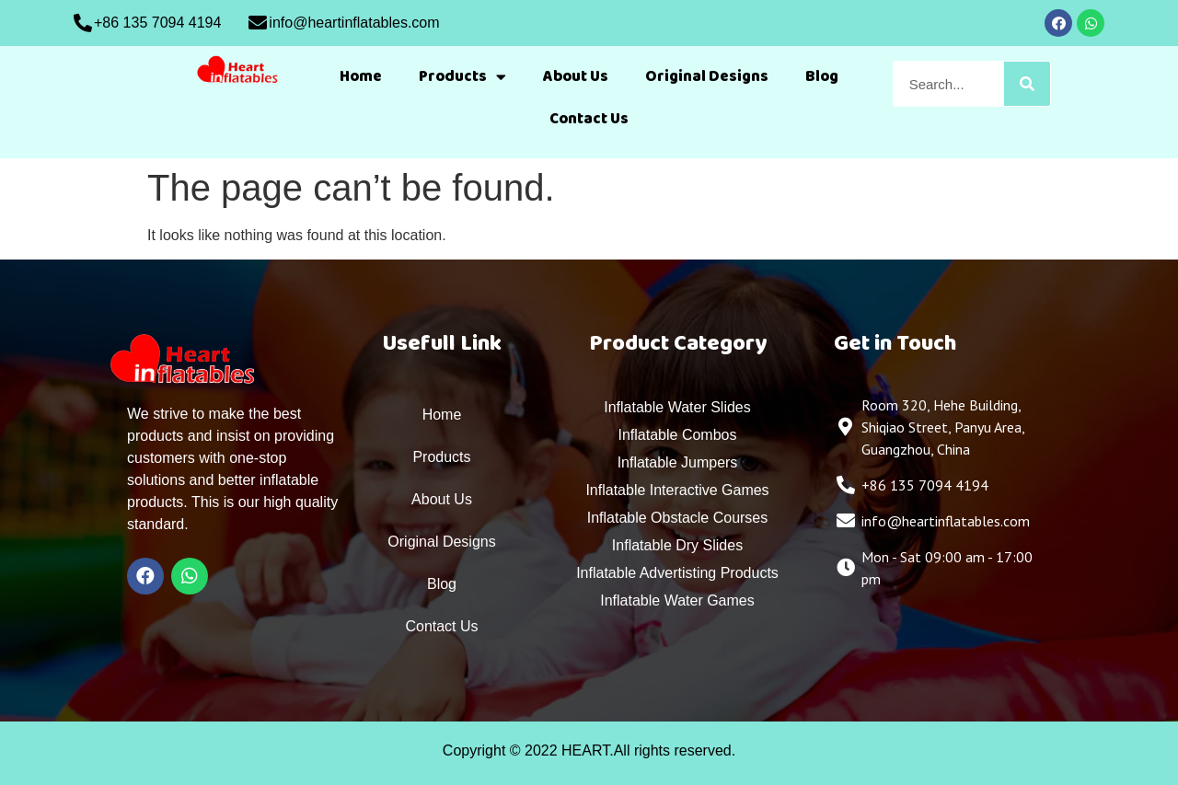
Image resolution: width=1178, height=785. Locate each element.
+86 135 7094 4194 (157, 22)
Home (361, 76)
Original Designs (706, 76)
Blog (821, 76)
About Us (575, 76)
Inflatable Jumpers (678, 462)
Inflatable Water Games (677, 600)
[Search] (1027, 84)
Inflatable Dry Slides (677, 545)
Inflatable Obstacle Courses (677, 517)
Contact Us (589, 119)
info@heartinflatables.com (354, 22)
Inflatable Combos (677, 435)
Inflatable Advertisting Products (677, 573)
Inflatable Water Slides (677, 407)
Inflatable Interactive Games (676, 490)
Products (462, 77)
